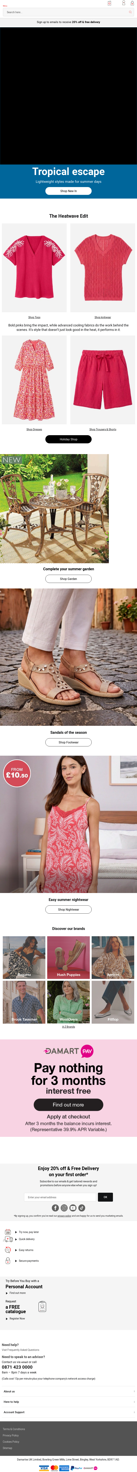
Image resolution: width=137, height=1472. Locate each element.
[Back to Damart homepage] (14, 3)
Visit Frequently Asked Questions (20, 1350)
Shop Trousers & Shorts (102, 429)
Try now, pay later (29, 1232)
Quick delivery (27, 1239)
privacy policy (64, 1215)
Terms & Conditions (14, 1429)
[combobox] (68, 12)
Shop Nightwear (68, 909)
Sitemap (7, 1448)
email (24, 1362)
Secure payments (29, 1260)
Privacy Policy (11, 1435)
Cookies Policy (11, 1441)
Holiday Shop (68, 439)
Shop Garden (68, 579)
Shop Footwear (68, 742)
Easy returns (26, 1250)
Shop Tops (34, 317)
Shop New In (68, 191)
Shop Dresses (34, 429)
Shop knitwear (103, 317)
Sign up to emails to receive (68, 22)
